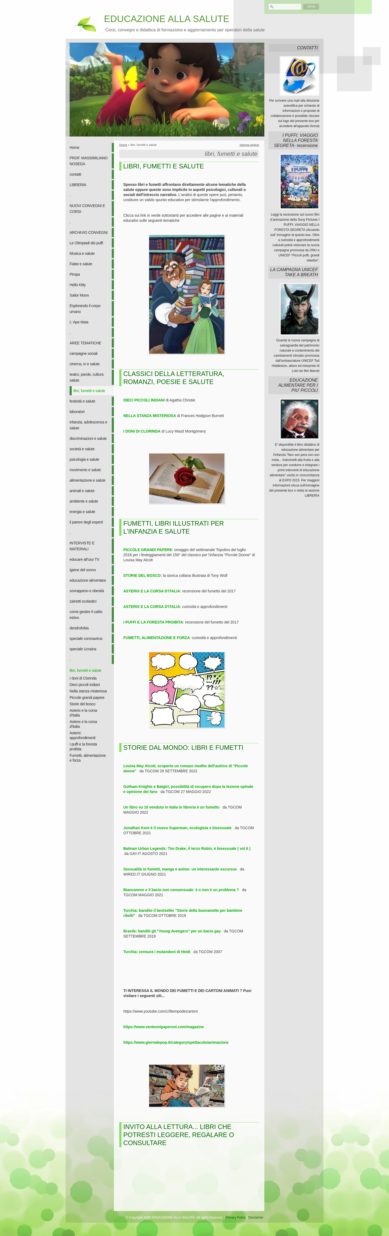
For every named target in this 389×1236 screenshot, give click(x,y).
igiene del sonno (83, 570)
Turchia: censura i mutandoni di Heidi (156, 952)
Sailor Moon (79, 295)
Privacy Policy (236, 1217)
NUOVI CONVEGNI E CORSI (87, 209)
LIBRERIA (78, 185)
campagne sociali (84, 353)
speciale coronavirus (86, 638)
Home (74, 147)
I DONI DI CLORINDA (141, 431)
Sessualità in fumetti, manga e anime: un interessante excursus (180, 869)
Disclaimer (255, 1217)
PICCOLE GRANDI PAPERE (147, 550)
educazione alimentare (88, 580)
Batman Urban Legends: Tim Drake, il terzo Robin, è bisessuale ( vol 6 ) (187, 848)
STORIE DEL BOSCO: (142, 575)
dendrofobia (79, 628)
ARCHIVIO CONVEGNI (89, 232)
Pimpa (75, 274)
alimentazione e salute (87, 480)
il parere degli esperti (86, 522)
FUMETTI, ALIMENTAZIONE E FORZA (156, 638)
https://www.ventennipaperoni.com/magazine (163, 1027)
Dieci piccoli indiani (85, 684)
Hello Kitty (78, 285)
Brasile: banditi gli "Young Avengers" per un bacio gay (172, 931)
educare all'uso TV (84, 559)
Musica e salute (82, 253)
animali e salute (82, 491)
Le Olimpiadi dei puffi (86, 243)
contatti (75, 174)
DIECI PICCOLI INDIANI (144, 400)
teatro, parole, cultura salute (86, 377)
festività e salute (82, 401)
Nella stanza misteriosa (88, 691)
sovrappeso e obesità (87, 591)
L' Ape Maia (79, 322)
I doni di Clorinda (83, 678)
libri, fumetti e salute (89, 391)
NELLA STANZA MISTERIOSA (149, 416)
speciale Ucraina (83, 649)
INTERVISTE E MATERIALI (82, 546)
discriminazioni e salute (88, 438)
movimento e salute (85, 470)
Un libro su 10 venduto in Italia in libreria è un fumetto (171, 807)
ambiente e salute (84, 501)
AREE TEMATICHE (85, 343)
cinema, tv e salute (85, 364)
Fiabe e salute (81, 264)
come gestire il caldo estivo (86, 615)
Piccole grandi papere (87, 697)
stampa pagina (249, 144)
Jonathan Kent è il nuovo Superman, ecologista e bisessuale (177, 828)
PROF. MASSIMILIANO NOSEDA (88, 161)
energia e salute (82, 512)
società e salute (82, 449)
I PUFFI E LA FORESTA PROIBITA (153, 622)
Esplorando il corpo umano (85, 309)
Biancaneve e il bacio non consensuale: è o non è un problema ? (181, 890)
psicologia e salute (84, 459)
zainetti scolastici (83, 601)
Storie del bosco (82, 704)
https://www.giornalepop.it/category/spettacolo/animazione (176, 1042)
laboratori (77, 411)
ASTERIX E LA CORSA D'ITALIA (151, 591)
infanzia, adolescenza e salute (88, 425)
